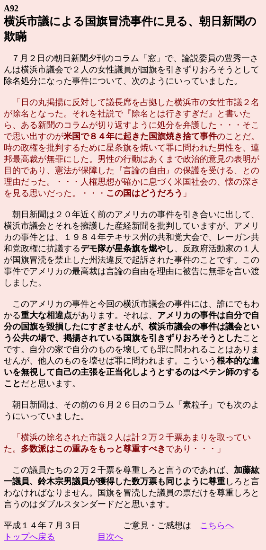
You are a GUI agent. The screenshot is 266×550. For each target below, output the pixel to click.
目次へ (110, 536)
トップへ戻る (29, 536)
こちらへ (217, 525)
